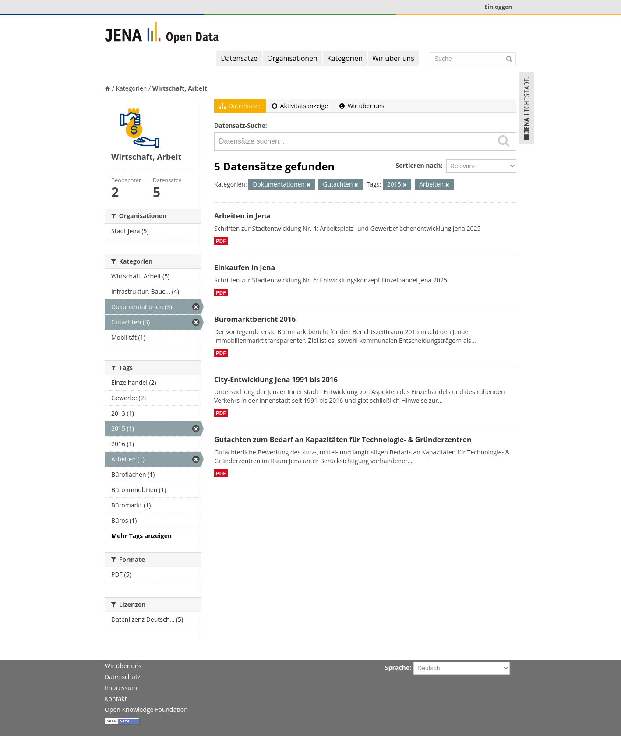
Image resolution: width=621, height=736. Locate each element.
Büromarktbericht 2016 (255, 319)
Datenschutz (122, 677)
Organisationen (292, 58)
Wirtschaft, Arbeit (179, 88)
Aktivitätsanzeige (300, 106)
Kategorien (345, 58)
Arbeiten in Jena (242, 216)
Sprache (397, 667)
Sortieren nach (418, 165)
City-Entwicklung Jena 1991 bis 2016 (276, 379)
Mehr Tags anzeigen (141, 536)
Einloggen (498, 7)
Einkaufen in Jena (244, 267)
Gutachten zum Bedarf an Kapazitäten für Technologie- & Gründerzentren (342, 439)
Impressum (121, 687)
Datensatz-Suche (239, 125)
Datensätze (239, 58)
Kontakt (116, 698)
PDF (221, 240)
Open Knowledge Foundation (146, 709)
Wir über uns (393, 58)
